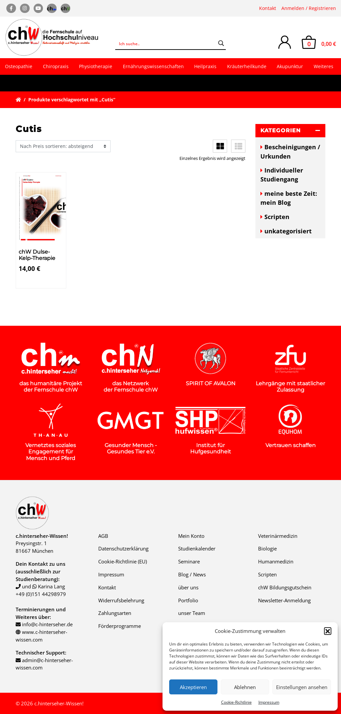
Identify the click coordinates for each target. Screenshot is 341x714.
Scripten (276, 217)
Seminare (189, 561)
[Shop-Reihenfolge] (63, 146)
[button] (327, 631)
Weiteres (323, 66)
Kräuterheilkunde (246, 66)
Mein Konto (191, 536)
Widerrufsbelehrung (121, 600)
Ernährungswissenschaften (153, 66)
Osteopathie (18, 66)
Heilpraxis (205, 66)
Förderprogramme (119, 626)
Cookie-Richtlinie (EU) (122, 561)
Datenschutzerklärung (123, 548)
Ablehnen (245, 687)
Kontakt (267, 8)
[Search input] (166, 43)
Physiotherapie (95, 66)
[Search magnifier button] (221, 43)
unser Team (191, 613)
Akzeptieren (193, 687)
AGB (103, 536)
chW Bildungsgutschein (284, 587)
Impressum (268, 702)
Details (30, 282)
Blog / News (192, 574)
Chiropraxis (56, 66)
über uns (188, 587)
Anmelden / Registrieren (308, 8)
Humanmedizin (275, 561)
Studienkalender (196, 548)
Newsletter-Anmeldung (284, 600)
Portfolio (188, 600)
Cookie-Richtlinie (236, 702)
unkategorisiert (288, 231)
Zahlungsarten (114, 613)
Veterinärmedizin (277, 536)
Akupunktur (290, 66)
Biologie (267, 548)
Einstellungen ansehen (301, 687)
